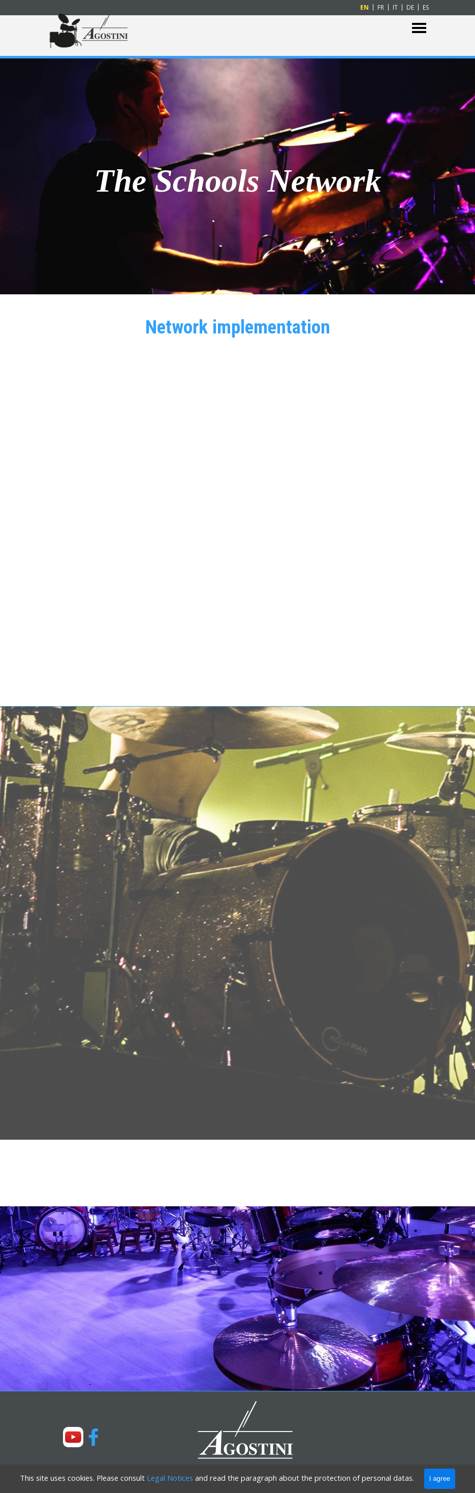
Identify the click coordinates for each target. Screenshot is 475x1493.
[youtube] (73, 1437)
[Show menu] (419, 28)
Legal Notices (170, 1478)
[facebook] (93, 1437)
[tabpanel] (238, 175)
